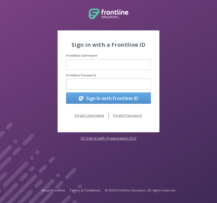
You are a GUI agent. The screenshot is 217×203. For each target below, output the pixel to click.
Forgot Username (89, 115)
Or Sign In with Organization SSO (108, 138)
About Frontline (53, 190)
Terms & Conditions (85, 190)
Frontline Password (81, 75)
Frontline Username (81, 55)
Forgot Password (127, 115)
